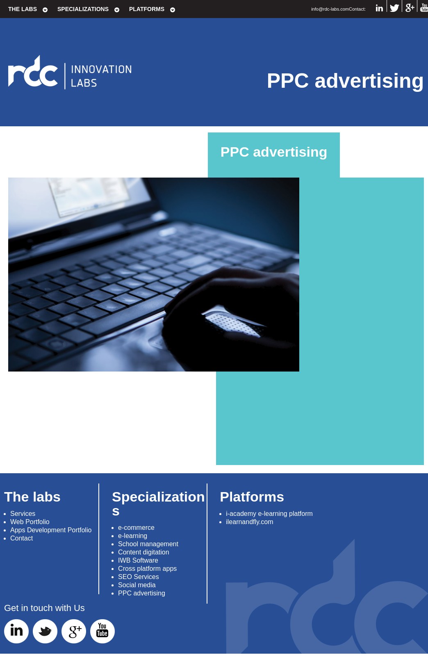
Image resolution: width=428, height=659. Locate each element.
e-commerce (136, 527)
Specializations (83, 9)
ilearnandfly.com (249, 521)
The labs (22, 9)
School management (148, 543)
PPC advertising (141, 593)
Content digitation (143, 552)
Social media (137, 584)
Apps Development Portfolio (50, 530)
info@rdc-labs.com (330, 9)
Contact (21, 538)
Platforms (146, 9)
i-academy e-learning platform (269, 513)
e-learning (132, 535)
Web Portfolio (30, 521)
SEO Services (138, 576)
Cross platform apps (147, 568)
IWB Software (138, 560)
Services (22, 513)
